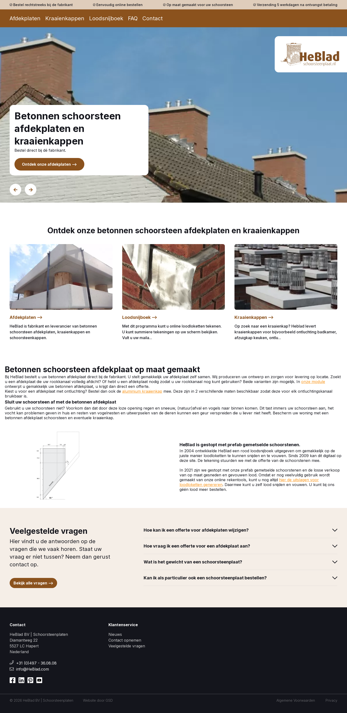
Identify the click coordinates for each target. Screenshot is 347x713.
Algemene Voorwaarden (295, 700)
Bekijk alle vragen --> (33, 583)
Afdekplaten (25, 18)
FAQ (133, 18)
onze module (313, 381)
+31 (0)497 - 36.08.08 (36, 663)
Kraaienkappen (64, 18)
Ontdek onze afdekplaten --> (49, 164)
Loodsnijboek (106, 18)
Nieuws (115, 634)
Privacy (331, 700)
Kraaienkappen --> (254, 317)
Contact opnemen (124, 640)
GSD (109, 700)
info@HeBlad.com (32, 669)
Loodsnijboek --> (139, 317)
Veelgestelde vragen (126, 646)
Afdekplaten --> (26, 317)
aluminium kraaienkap (142, 391)
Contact (152, 18)
